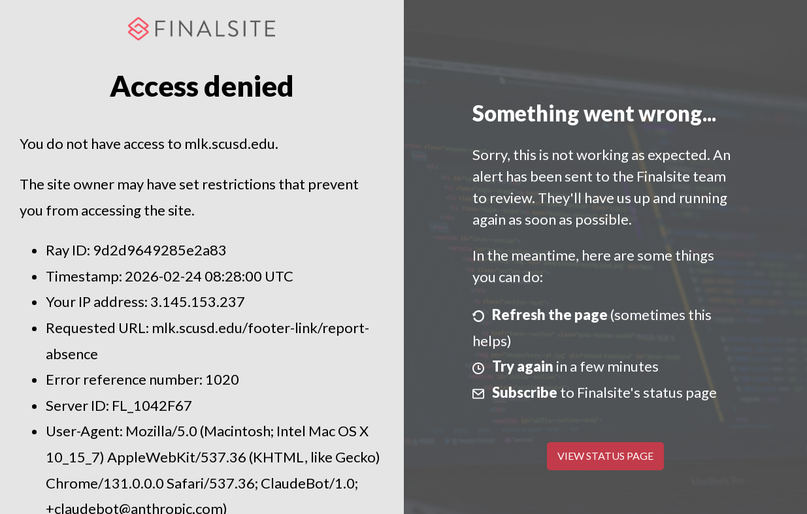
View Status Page (605, 455)
